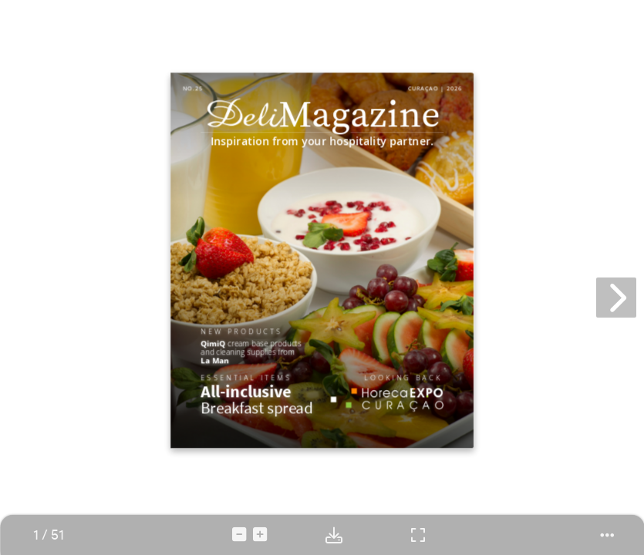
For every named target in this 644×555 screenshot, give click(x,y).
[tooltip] (49, 535)
